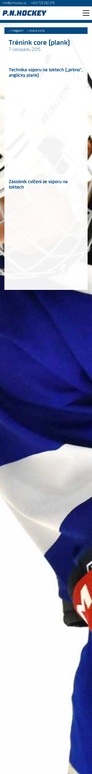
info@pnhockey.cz (14, 3)
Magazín (17, 31)
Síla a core (37, 31)
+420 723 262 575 (43, 3)
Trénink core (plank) (39, 42)
